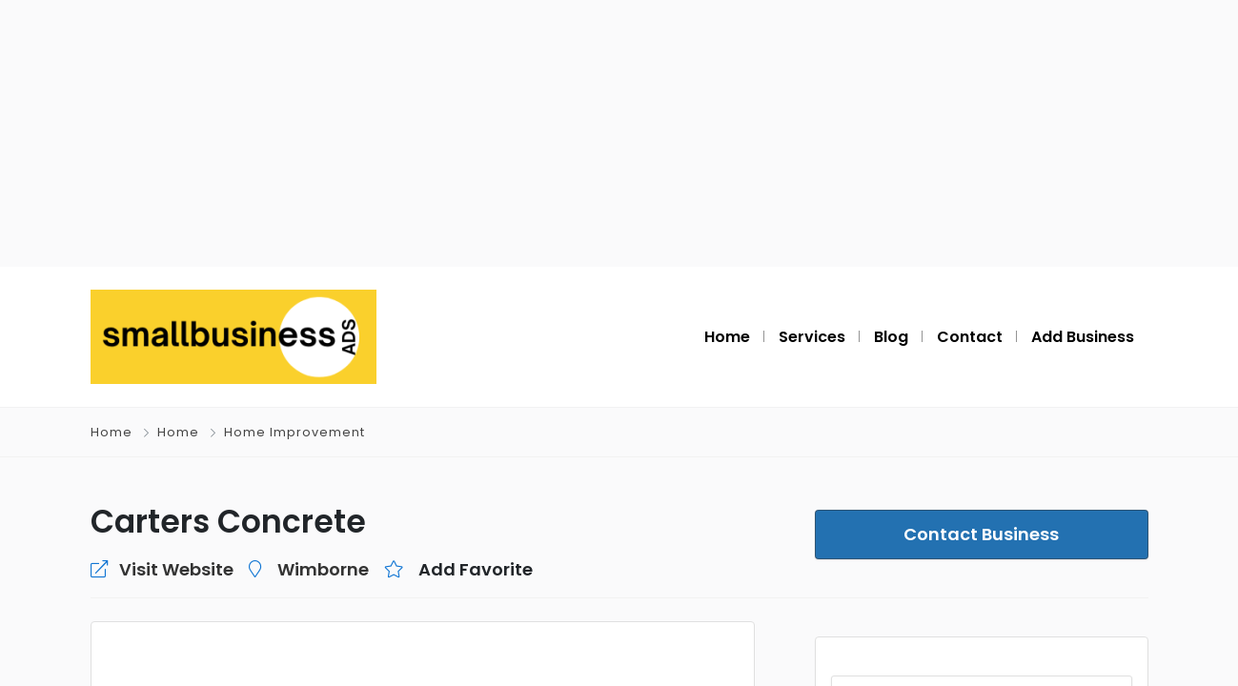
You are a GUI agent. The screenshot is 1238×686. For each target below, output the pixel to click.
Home (111, 432)
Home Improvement (294, 432)
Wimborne (323, 569)
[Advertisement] (619, 133)
